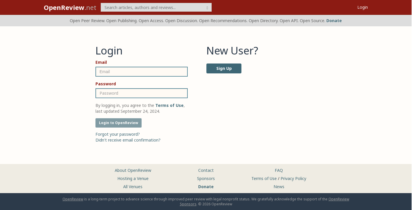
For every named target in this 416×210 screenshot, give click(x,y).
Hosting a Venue (133, 178)
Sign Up (224, 68)
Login (362, 7)
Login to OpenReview (118, 122)
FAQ (279, 170)
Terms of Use (264, 178)
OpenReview (72, 199)
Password (105, 84)
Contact (206, 170)
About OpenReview (133, 170)
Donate (334, 20)
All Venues (132, 186)
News (279, 186)
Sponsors (206, 178)
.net (70, 7)
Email (101, 62)
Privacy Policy (293, 178)
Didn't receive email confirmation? (128, 140)
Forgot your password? (117, 134)
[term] (156, 7)
